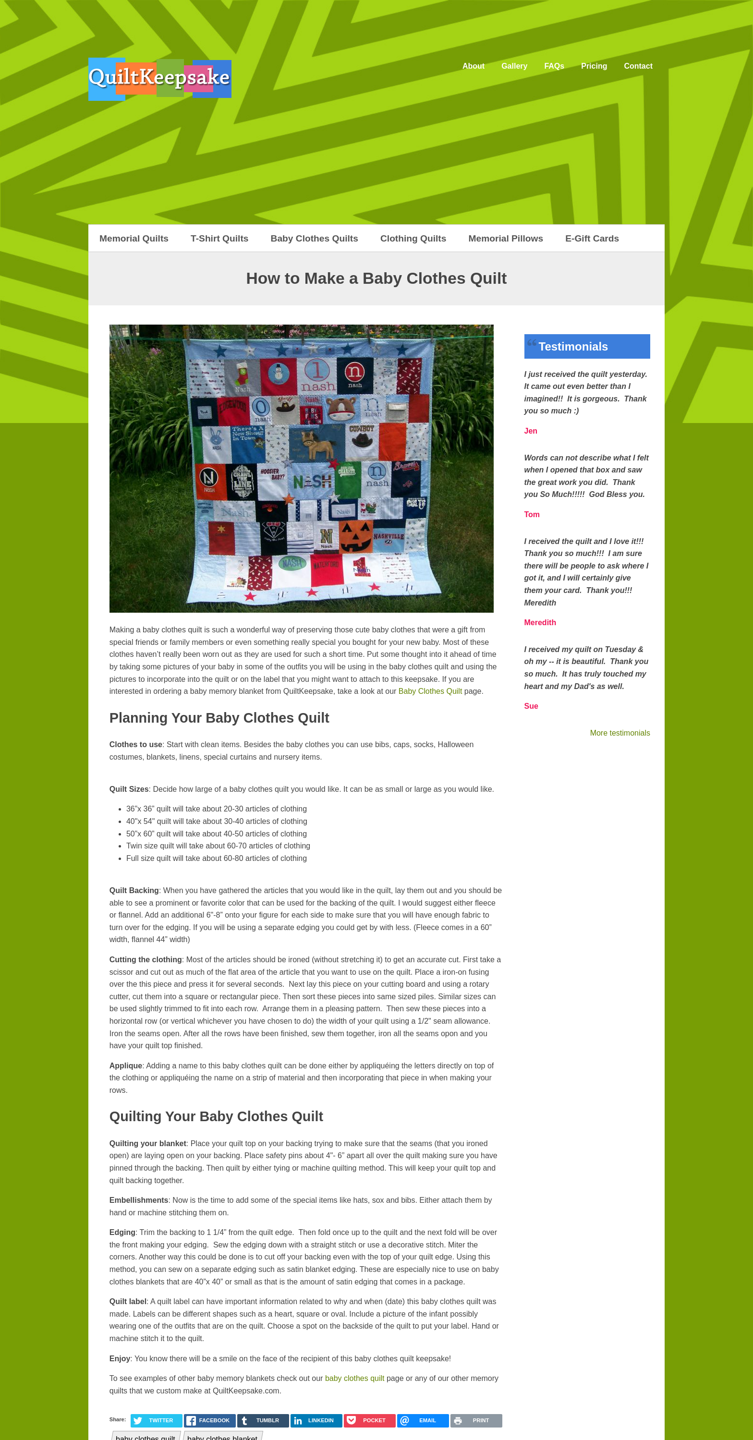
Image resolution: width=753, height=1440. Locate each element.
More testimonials (620, 733)
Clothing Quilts (413, 238)
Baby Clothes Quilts (314, 238)
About (473, 66)
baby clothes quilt (355, 1378)
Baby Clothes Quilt (430, 691)
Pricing (594, 66)
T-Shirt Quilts (219, 238)
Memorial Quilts (134, 238)
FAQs (554, 66)
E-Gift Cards (592, 238)
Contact (638, 66)
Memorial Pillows (506, 238)
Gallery (514, 66)
